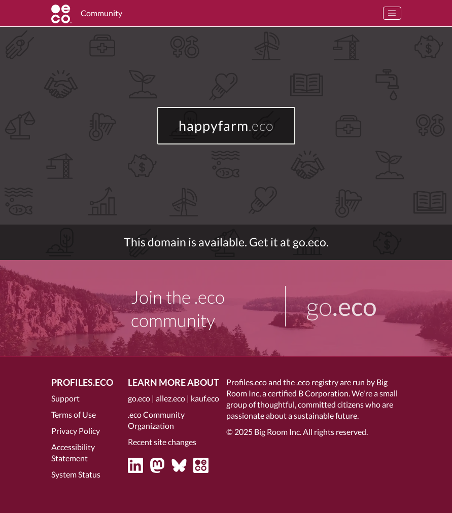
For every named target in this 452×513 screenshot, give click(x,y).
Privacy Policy (75, 430)
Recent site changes (162, 442)
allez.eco (170, 398)
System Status (75, 474)
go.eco (139, 398)
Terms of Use (73, 414)
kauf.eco (205, 398)
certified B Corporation (308, 393)
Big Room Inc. (277, 431)
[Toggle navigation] (392, 13)
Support (65, 398)
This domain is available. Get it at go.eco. (226, 242)
